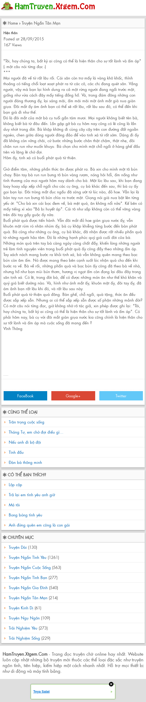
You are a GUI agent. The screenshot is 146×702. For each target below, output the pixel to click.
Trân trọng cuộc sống (26, 422)
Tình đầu (16, 452)
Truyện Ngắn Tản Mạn (41, 23)
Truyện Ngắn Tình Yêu (27, 557)
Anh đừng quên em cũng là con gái (38, 525)
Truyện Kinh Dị (21, 608)
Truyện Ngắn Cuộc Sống (30, 567)
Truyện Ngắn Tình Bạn (28, 577)
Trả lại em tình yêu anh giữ (31, 495)
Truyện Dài (18, 547)
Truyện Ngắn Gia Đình (28, 587)
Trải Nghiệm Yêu (23, 628)
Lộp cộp (14, 484)
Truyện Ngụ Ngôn (24, 618)
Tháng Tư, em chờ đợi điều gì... (36, 432)
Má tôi (13, 505)
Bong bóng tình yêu (24, 515)
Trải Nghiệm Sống (24, 638)
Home (13, 23)
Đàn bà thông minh (25, 462)
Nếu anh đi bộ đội (25, 442)
